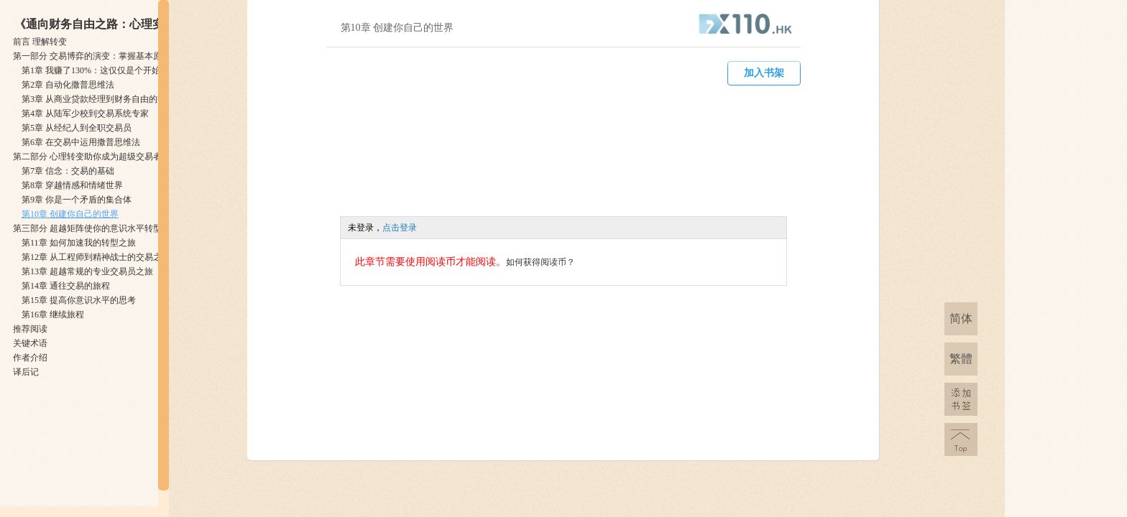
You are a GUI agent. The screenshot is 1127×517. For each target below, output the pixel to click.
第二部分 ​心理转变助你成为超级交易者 (87, 157)
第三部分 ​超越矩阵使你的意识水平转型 (87, 228)
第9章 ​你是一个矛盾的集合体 (77, 200)
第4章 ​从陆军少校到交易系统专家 (85, 113)
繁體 (960, 359)
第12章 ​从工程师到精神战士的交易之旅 (96, 257)
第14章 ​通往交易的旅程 (66, 286)
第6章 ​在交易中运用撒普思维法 (81, 142)
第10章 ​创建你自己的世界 (70, 214)
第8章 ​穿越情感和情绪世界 (72, 185)
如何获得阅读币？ (540, 262)
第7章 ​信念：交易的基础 (68, 171)
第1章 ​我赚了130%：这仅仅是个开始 (91, 70)
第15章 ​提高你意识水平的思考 (79, 300)
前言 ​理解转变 (40, 42)
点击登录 (399, 228)
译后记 (26, 372)
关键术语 (30, 343)
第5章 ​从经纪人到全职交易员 (77, 128)
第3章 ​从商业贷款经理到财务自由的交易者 (102, 99)
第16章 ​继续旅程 (53, 314)
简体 (960, 318)
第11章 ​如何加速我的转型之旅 (79, 243)
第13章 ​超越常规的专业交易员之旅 (87, 271)
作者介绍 (30, 358)
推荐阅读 (30, 329)
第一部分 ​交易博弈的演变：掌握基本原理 (91, 56)
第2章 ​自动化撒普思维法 (68, 85)
